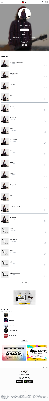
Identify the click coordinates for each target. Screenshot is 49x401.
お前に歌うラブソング (15, 173)
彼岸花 (11, 195)
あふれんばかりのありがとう (16, 62)
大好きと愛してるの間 (15, 206)
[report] (21, 21)
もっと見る (24, 42)
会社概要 (24, 391)
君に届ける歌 (13, 217)
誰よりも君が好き (14, 73)
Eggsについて (24, 384)
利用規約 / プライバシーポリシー (24, 389)
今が (11, 262)
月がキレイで (13, 184)
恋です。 (12, 151)
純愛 (11, 95)
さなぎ (11, 128)
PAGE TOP (44, 367)
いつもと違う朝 (13, 139)
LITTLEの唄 (12, 84)
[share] (19, 21)
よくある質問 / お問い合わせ (24, 387)
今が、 (11, 162)
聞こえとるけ (13, 117)
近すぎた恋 (12, 106)
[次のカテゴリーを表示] (46, 353)
